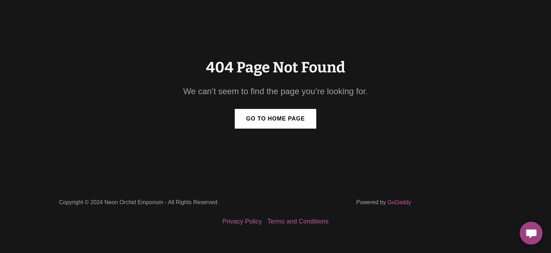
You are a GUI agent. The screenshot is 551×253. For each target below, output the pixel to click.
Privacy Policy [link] (242, 221)
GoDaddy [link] (399, 202)
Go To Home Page (275, 119)
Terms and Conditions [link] (298, 221)
